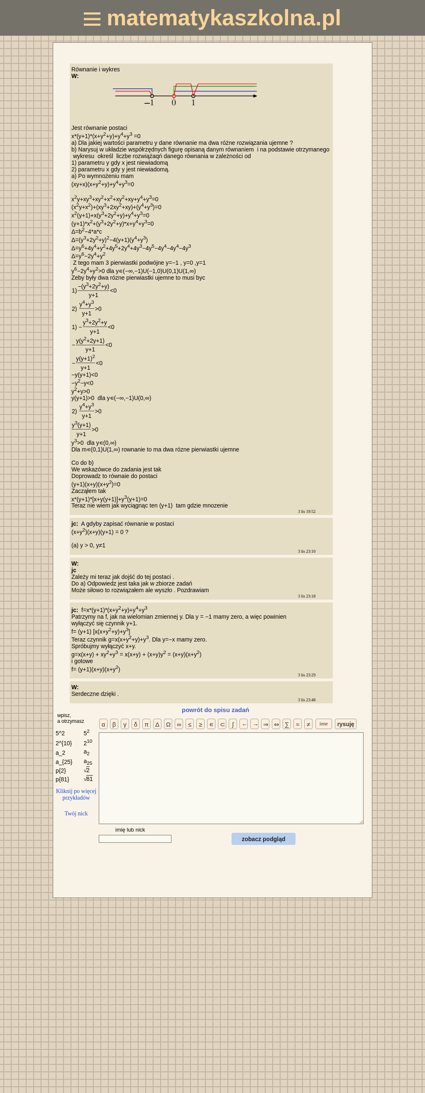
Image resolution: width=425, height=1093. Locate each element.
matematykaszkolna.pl (212, 17)
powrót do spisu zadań (215, 709)
